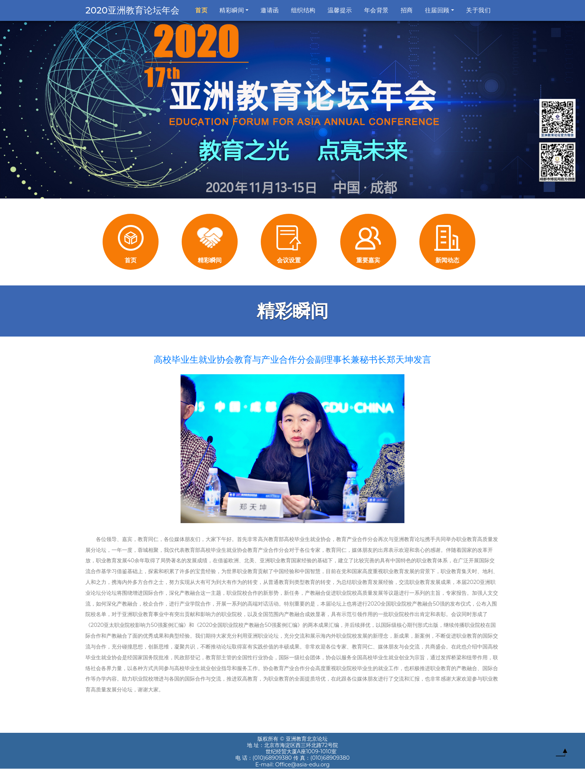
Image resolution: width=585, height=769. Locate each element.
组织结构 (303, 10)
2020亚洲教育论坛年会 (132, 10)
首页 (202, 10)
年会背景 (376, 10)
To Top (561, 754)
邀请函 (269, 10)
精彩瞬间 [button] (231, 10)
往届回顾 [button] (437, 10)
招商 (407, 10)
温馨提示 (340, 10)
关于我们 (478, 10)
